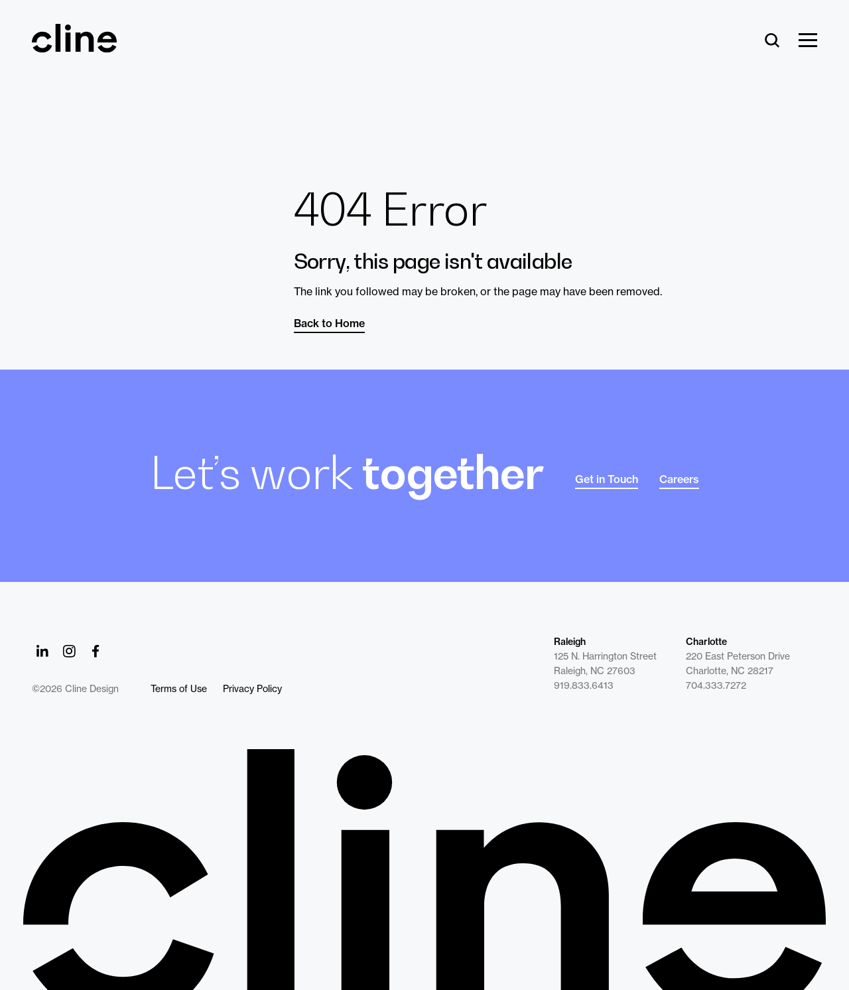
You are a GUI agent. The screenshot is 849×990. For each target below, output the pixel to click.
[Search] (772, 41)
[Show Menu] (808, 41)
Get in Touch (606, 479)
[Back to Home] (424, 869)
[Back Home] (74, 46)
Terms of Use (179, 689)
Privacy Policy (252, 689)
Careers (679, 479)
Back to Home (329, 323)
